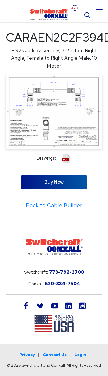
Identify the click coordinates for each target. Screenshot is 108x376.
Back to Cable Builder (54, 205)
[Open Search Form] (87, 14)
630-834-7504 (62, 284)
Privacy (27, 354)
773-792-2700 (66, 272)
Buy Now (54, 182)
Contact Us (55, 354)
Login (80, 354)
